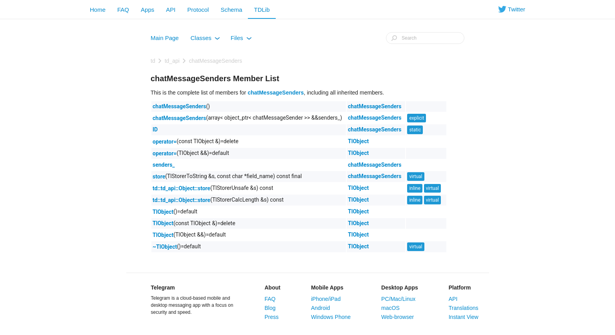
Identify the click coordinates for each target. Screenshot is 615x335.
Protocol (198, 9)
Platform (460, 287)
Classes (205, 40)
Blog (270, 308)
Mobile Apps (327, 287)
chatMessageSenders (215, 61)
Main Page (165, 38)
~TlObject (165, 247)
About (272, 287)
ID (155, 129)
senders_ (164, 165)
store (159, 176)
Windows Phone (331, 317)
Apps (147, 9)
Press (272, 317)
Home (98, 9)
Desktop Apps (399, 287)
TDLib (261, 9)
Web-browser (397, 317)
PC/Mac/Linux (398, 299)
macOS (390, 308)
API (170, 9)
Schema (231, 9)
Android (320, 308)
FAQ (123, 9)
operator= (164, 141)
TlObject (358, 141)
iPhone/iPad (326, 299)
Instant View (464, 317)
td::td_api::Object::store (181, 188)
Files (241, 40)
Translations (464, 308)
